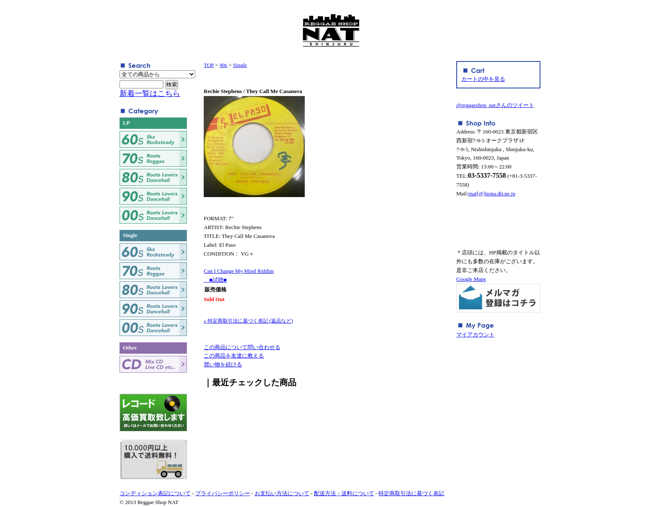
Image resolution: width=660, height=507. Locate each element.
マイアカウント (475, 334)
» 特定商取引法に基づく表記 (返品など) (248, 321)
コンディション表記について (155, 493)
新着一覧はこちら (150, 93)
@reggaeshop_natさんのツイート (495, 105)
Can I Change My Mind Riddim (239, 271)
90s (223, 65)
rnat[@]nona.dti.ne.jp (491, 193)
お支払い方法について (282, 493)
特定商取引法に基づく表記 (411, 493)
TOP (209, 65)
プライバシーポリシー (222, 493)
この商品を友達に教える (234, 355)
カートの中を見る (483, 79)
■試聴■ (215, 280)
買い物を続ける (223, 364)
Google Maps (471, 279)
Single (240, 65)
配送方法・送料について (344, 493)
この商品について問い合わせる (242, 347)
